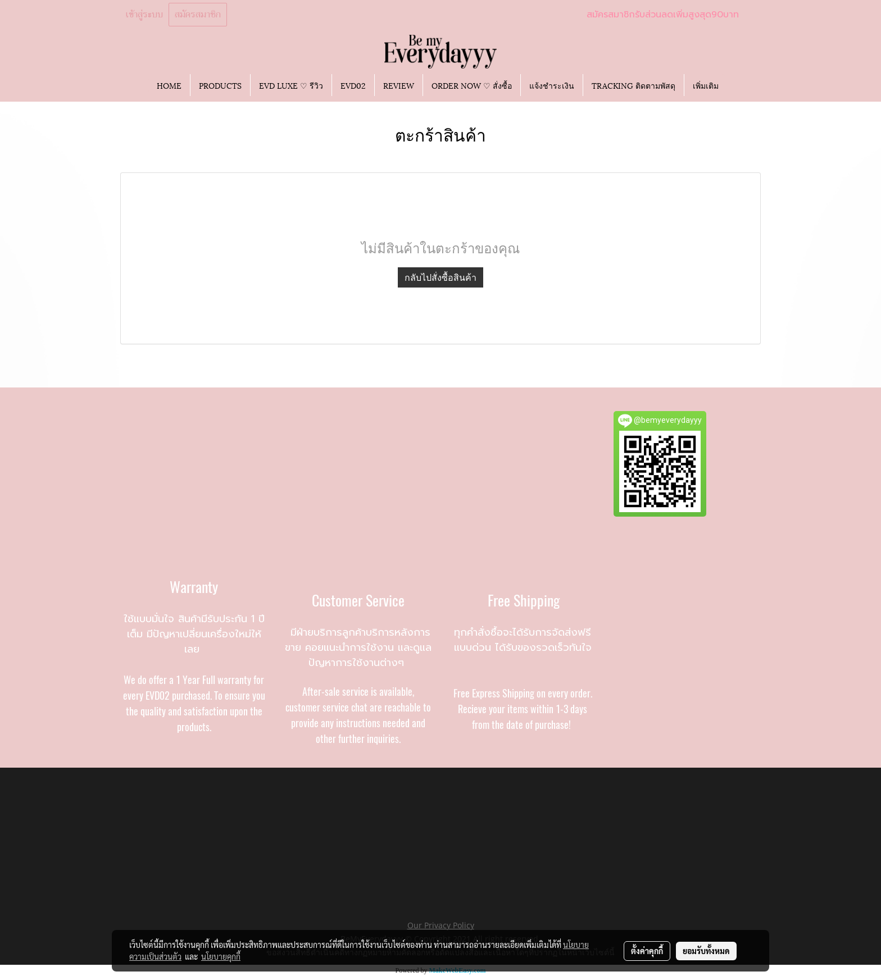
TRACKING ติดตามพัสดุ (633, 85)
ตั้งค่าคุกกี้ (647, 951)
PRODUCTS (220, 85)
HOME (169, 85)
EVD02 (353, 85)
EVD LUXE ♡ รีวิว (291, 85)
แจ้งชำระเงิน (551, 85)
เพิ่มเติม (706, 85)
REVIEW (398, 85)
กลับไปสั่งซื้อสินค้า (440, 277)
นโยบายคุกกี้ (220, 956)
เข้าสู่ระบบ (144, 14)
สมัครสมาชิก (198, 14)
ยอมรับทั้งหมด (706, 951)
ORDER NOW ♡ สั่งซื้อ (472, 85)
